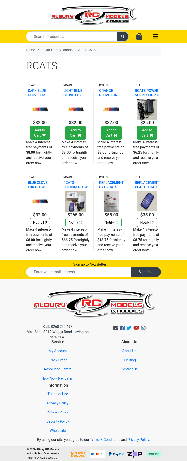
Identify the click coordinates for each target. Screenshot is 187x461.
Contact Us (129, 369)
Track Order (58, 360)
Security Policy (57, 421)
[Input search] (71, 36)
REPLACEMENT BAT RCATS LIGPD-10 (111, 187)
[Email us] (115, 328)
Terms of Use (58, 394)
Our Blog (129, 360)
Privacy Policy (57, 403)
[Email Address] (78, 272)
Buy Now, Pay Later (58, 378)
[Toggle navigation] (155, 36)
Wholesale (58, 431)
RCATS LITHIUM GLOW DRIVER (75, 187)
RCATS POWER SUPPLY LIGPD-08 (147, 95)
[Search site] (123, 36)
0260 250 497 (57, 327)
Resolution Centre (57, 369)
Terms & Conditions (105, 440)
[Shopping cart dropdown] (139, 36)
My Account (58, 351)
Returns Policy (58, 412)
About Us (129, 351)
